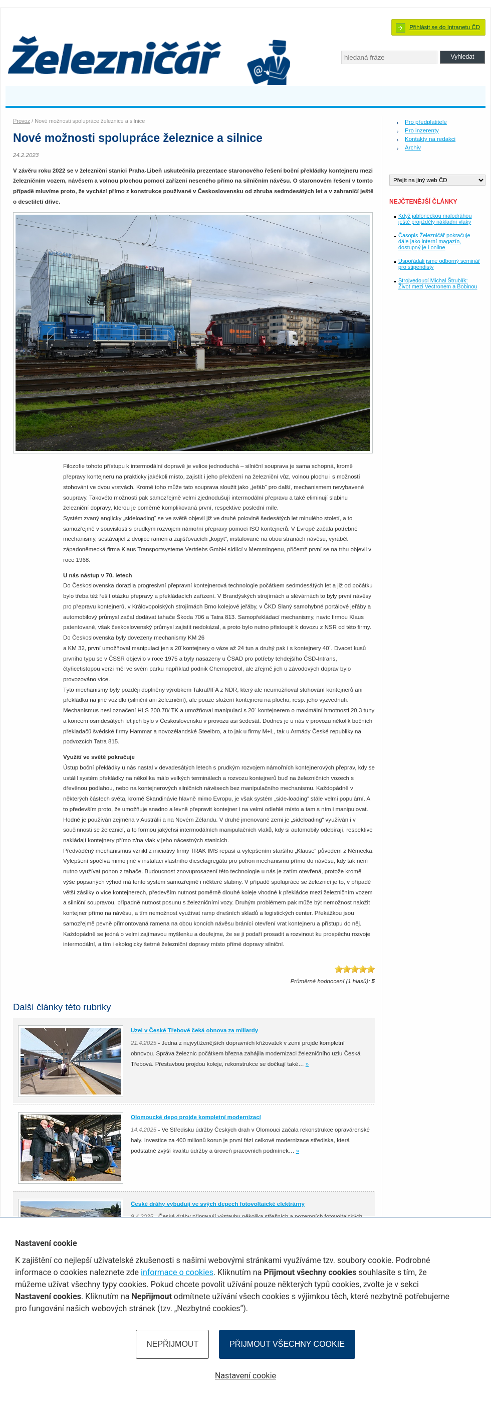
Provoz (21, 121)
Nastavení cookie (245, 1375)
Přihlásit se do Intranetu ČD (444, 27)
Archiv (413, 147)
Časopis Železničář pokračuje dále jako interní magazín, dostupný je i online (434, 241)
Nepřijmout (172, 1344)
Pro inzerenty (422, 130)
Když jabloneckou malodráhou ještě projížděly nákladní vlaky (435, 219)
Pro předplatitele (426, 122)
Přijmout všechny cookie (287, 1344)
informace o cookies (177, 1272)
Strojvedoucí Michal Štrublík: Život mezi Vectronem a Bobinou (437, 283)
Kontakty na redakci (430, 139)
